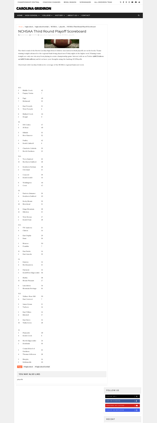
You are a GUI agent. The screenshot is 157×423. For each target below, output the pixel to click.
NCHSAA (54, 26)
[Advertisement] (78, 407)
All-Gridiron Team (103, 2)
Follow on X (123, 33)
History (59, 15)
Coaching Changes (51, 2)
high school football (41, 26)
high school (29, 26)
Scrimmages (85, 2)
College (46, 15)
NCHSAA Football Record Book (128, 97)
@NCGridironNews (45, 59)
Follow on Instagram (123, 47)
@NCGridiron (30, 59)
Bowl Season (70, 2)
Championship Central (28, 2)
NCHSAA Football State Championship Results (125, 116)
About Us (72, 15)
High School (31, 15)
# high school (28, 367)
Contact (85, 15)
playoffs (62, 26)
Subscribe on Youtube (123, 42)
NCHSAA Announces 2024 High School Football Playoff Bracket (128, 125)
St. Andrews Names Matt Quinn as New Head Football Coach (128, 107)
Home (19, 15)
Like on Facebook (123, 37)
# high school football (42, 367)
